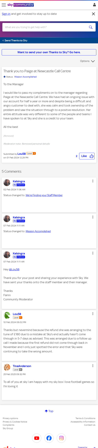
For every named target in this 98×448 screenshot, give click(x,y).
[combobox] (44, 27)
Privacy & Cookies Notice (15, 421)
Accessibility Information (83, 421)
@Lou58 (14, 269)
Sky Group (8, 428)
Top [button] (50, 411)
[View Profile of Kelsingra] (19, 181)
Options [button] (84, 61)
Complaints (8, 425)
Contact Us (89, 425)
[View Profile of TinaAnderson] (22, 366)
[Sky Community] (21, 5)
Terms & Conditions (85, 418)
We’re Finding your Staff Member (44, 195)
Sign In (93, 5)
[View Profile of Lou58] (21, 153)
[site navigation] (4, 5)
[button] (87, 156)
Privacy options (10, 418)
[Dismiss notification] (93, 14)
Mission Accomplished (25, 77)
